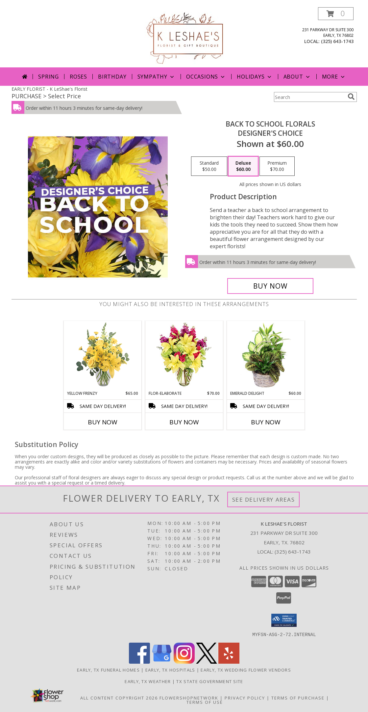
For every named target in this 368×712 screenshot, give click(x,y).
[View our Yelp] (228, 661)
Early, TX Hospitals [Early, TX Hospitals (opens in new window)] (170, 670)
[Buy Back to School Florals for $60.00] (270, 286)
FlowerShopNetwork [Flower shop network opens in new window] (188, 697)
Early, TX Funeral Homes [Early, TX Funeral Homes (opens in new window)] (108, 670)
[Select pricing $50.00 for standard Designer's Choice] (209, 166)
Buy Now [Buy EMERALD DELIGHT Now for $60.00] (266, 422)
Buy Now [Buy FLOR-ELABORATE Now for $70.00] (184, 422)
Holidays (254, 76)
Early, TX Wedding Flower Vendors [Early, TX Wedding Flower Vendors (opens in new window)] (246, 670)
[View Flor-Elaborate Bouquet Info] (184, 355)
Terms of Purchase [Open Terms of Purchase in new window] (298, 697)
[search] (351, 96)
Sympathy (156, 76)
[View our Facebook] (139, 661)
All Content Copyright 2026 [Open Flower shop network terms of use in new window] (119, 697)
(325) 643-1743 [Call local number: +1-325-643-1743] (337, 41)
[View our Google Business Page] (161, 661)
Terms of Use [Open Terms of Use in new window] (204, 702)
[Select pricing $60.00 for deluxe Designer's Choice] (243, 166)
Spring (48, 76)
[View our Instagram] (184, 661)
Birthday (112, 76)
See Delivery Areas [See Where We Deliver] (263, 499)
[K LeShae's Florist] (184, 37)
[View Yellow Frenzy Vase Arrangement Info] (102, 355)
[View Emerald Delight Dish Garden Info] (265, 355)
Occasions (206, 76)
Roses (78, 76)
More (334, 76)
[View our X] (206, 661)
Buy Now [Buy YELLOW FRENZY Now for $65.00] (102, 422)
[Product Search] (309, 97)
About (297, 76)
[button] (336, 13)
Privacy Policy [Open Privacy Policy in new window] (245, 697)
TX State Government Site (209, 681)
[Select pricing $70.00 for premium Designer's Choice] (277, 166)
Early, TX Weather (148, 681)
